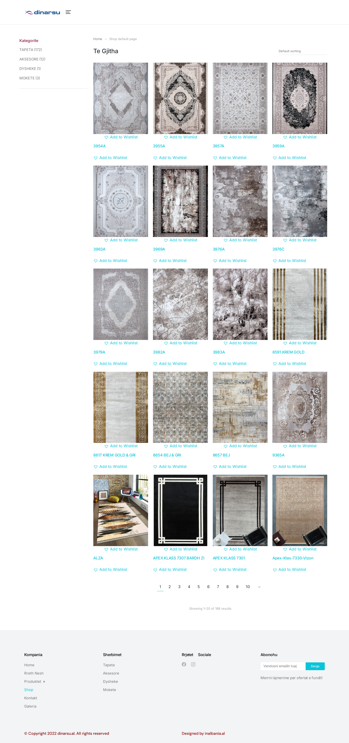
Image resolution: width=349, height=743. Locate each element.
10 (248, 586)
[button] (121, 137)
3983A (219, 352)
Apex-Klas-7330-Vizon (293, 558)
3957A (218, 146)
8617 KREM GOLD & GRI (114, 455)
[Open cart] (322, 12)
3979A (99, 352)
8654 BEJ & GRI (167, 455)
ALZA (98, 558)
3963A (99, 249)
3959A (278, 146)
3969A (159, 249)
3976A (219, 249)
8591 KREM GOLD (288, 352)
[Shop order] (303, 51)
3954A (99, 146)
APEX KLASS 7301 (229, 558)
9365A (278, 455)
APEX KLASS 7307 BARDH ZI (178, 558)
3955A (159, 146)
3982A (159, 352)
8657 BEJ (221, 455)
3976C (278, 249)
